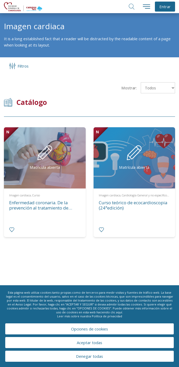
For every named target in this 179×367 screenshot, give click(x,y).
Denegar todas (89, 356)
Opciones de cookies (89, 329)
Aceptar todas (89, 342)
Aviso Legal (23, 304)
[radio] (11, 229)
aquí (119, 312)
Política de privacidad (107, 316)
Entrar (165, 6)
